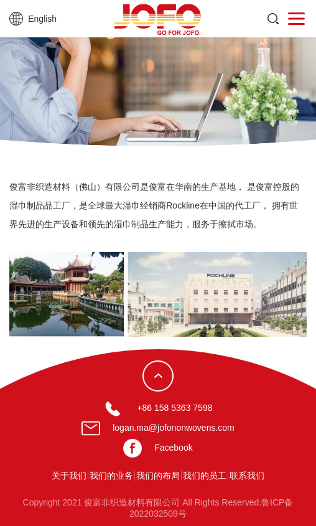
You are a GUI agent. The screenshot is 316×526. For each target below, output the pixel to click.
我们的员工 (204, 476)
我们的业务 (111, 476)
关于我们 (69, 476)
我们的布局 (158, 476)
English (42, 19)
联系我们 (247, 476)
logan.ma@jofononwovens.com (174, 428)
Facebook (173, 448)
